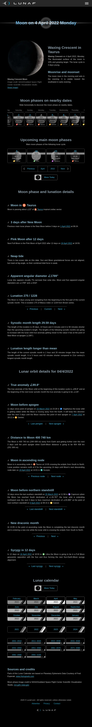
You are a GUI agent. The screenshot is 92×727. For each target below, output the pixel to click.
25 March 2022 (51, 494)
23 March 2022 (43, 409)
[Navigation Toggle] (46, 3)
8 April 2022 (35, 503)
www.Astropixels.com (25, 676)
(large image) (12, 87)
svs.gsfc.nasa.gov (21, 685)
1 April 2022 (65, 226)
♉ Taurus (38, 209)
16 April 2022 (66, 243)
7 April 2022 (77, 415)
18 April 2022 (24, 470)
